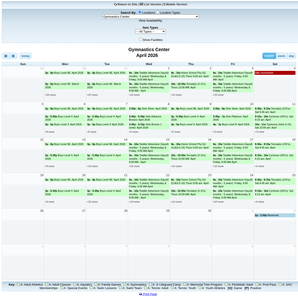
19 (41, 175)
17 (251, 139)
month (269, 56)
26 (41, 210)
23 (209, 175)
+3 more (217, 131)
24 (251, 175)
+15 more (134, 94)
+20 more (50, 94)
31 (125, 68)
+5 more (91, 131)
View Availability (150, 20)
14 (125, 139)
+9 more (49, 166)
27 (83, 210)
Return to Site (127, 4)
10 (251, 104)
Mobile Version (176, 4)
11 (293, 104)
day (291, 56)
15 (167, 139)
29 (41, 68)
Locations (148, 12)
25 (293, 175)
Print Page (148, 294)
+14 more (176, 94)
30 (83, 68)
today (26, 56)
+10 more (218, 94)
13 (83, 139)
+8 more (49, 131)
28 (125, 210)
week (281, 56)
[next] (13, 56)
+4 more (259, 166)
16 (209, 139)
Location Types (170, 12)
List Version (152, 4)
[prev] (6, 56)
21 (125, 175)
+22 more (92, 94)
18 (293, 139)
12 (41, 139)
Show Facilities (153, 40)
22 (167, 175)
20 (83, 175)
